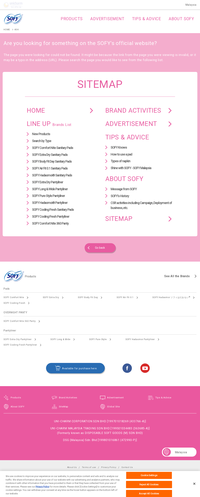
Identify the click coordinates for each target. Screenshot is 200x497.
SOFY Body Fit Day (88, 297)
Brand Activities (68, 397)
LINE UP (49, 124)
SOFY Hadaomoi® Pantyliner (49, 203)
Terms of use (89, 467)
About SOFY (17, 406)
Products (16, 397)
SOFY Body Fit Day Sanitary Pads (52, 161)
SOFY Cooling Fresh (14, 303)
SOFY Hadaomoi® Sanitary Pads (52, 175)
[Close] (194, 486)
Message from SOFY (124, 189)
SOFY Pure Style (98, 339)
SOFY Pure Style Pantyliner (48, 196)
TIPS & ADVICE (127, 137)
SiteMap (63, 406)
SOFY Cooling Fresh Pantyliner (50, 216)
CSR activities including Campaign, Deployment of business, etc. (141, 205)
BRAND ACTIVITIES (133, 110)
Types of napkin (120, 161)
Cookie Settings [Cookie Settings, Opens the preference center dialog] (149, 478)
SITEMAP (119, 218)
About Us (72, 467)
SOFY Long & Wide (60, 339)
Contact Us (127, 467)
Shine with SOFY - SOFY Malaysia (131, 168)
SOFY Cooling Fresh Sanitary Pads (53, 209)
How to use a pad (121, 154)
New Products (41, 134)
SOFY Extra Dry (51, 297)
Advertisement (115, 397)
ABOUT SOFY (124, 179)
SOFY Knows (119, 147)
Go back (100, 247)
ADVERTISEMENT (131, 124)
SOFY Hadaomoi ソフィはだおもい (171, 297)
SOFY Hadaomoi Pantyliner (140, 339)
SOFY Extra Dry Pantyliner (47, 182)
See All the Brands (177, 276)
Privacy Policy (108, 467)
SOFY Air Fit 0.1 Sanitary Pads (50, 168)
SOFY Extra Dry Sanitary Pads (50, 155)
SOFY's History (120, 196)
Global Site (113, 406)
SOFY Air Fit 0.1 (125, 297)
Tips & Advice (163, 397)
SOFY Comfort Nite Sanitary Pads (52, 148)
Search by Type (41, 141)
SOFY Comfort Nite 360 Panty (50, 223)
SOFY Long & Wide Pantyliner (50, 189)
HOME (36, 110)
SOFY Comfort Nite (14, 297)
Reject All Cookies (148, 487)
